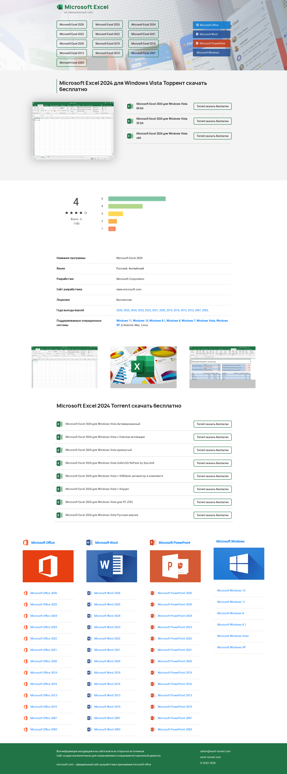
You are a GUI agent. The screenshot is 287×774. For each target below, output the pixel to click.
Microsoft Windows (207, 52)
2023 (141, 310)
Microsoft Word (207, 34)
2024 (134, 310)
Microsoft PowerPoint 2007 (175, 718)
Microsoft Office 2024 (43, 615)
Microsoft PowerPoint (210, 43)
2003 (205, 310)
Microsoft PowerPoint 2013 (175, 695)
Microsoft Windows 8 (230, 613)
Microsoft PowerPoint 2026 (175, 593)
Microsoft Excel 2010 (108, 53)
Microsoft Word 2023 (107, 627)
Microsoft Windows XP (231, 647)
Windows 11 (124, 320)
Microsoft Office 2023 (43, 627)
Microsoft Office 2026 (43, 593)
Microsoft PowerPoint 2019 (175, 672)
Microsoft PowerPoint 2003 (175, 729)
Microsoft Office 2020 (43, 661)
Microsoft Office (207, 25)
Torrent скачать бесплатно (213, 106)
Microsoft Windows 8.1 (231, 624)
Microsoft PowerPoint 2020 (175, 661)
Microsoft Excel (83, 7)
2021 (155, 310)
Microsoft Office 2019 (43, 672)
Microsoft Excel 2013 (72, 53)
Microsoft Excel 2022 (108, 34)
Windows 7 (188, 320)
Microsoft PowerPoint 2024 (175, 615)
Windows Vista (206, 320)
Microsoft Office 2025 (43, 604)
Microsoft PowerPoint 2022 (175, 638)
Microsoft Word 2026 (107, 593)
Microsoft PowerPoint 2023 (175, 627)
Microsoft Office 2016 (43, 684)
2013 (184, 310)
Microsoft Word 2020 (107, 661)
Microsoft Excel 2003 (72, 62)
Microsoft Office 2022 (43, 638)
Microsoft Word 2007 (107, 718)
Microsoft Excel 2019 (108, 43)
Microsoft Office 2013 (43, 695)
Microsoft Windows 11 (231, 602)
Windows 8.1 (157, 320)
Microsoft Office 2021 (43, 650)
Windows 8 (173, 320)
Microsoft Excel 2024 (143, 24)
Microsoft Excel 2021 (143, 34)
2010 (191, 310)
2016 (176, 310)
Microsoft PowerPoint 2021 (175, 650)
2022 (148, 310)
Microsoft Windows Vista (233, 636)
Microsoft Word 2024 (107, 615)
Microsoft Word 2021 (107, 650)
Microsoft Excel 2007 (143, 53)
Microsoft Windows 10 (231, 590)
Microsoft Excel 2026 (72, 24)
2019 (169, 310)
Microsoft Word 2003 (107, 729)
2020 (162, 310)
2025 (126, 310)
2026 (119, 310)
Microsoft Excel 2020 (72, 43)
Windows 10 (140, 320)
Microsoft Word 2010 (107, 706)
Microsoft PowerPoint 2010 (175, 706)
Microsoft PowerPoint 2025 (175, 604)
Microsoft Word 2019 (107, 672)
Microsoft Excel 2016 (143, 43)
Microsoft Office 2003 (43, 729)
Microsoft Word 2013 (107, 695)
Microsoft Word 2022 (107, 638)
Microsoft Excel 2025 (108, 24)
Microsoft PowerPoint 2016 (175, 684)
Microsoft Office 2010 (43, 706)
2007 (198, 310)
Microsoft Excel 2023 (72, 34)
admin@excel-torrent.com (215, 751)
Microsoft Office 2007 (43, 718)
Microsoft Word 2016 (107, 684)
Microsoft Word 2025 (107, 604)
